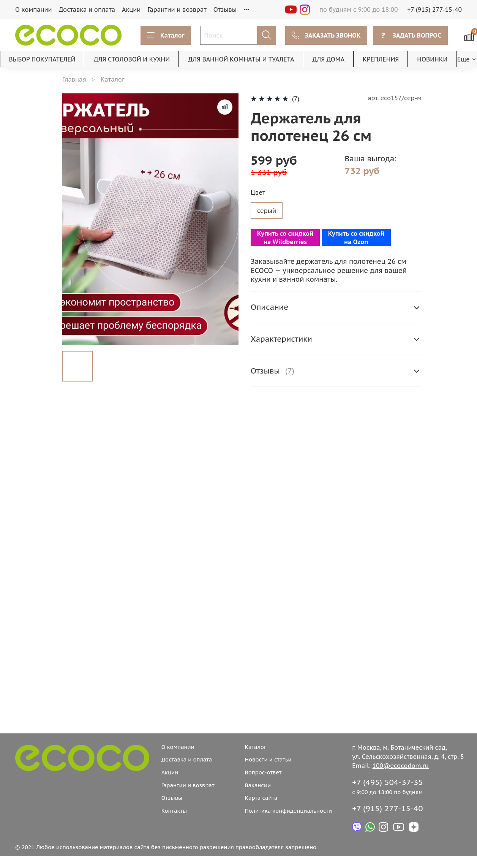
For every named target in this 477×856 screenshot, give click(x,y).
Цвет (258, 192)
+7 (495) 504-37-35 (387, 782)
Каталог (166, 35)
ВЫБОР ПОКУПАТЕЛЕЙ (42, 59)
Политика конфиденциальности (288, 810)
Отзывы (225, 9)
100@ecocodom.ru (401, 765)
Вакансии (258, 785)
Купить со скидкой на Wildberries (285, 238)
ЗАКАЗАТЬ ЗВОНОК (326, 35)
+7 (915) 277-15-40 (435, 9)
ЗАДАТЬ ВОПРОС (410, 35)
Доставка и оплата (87, 9)
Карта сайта (261, 797)
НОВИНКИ (432, 59)
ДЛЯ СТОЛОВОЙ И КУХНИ (132, 59)
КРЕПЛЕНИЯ (381, 59)
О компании (33, 9)
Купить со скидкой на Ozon (356, 238)
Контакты (174, 810)
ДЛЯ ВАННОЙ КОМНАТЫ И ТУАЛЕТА (241, 59)
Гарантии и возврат (176, 9)
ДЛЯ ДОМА (328, 59)
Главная (74, 79)
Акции (131, 9)
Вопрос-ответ (263, 772)
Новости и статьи (268, 759)
